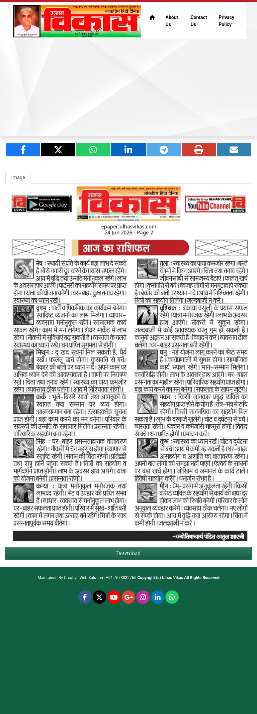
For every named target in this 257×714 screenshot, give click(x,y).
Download (128, 553)
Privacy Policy (226, 21)
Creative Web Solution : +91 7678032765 (100, 577)
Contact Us (198, 21)
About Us (172, 21)
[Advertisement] (128, 87)
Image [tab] (18, 177)
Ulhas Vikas (172, 577)
